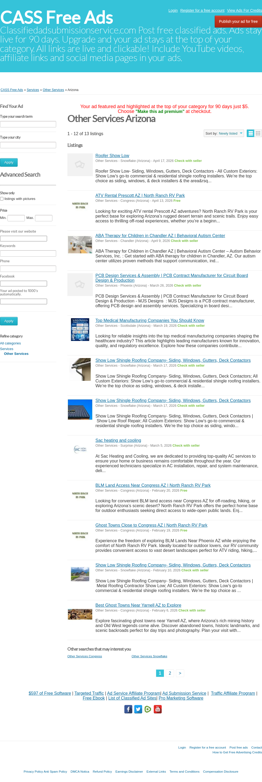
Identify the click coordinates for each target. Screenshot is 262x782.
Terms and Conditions (184, 771)
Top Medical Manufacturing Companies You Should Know (149, 320)
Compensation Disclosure (220, 771)
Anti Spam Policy (55, 771)
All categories (10, 343)
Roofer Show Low (112, 155)
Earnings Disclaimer (129, 771)
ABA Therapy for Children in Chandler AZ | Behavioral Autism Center (160, 235)
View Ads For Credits (244, 10)
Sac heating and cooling (118, 440)
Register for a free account (202, 10)
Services (6, 349)
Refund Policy (102, 771)
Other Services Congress (84, 656)
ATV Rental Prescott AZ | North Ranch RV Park (140, 195)
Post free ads (238, 747)
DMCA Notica (80, 771)
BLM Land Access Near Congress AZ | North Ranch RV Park (153, 485)
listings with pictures (20, 199)
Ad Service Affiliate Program (133, 693)
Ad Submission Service (184, 693)
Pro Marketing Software (181, 698)
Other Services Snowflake (149, 656)
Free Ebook (94, 698)
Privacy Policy (33, 771)
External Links (156, 771)
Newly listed (228, 133)
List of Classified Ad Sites (132, 698)
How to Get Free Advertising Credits (237, 752)
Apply (8, 162)
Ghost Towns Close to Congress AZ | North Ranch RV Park (151, 525)
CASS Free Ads (56, 17)
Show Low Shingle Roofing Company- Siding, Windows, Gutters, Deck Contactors (173, 360)
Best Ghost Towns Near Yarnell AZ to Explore (138, 605)
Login (173, 10)
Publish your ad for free (238, 21)
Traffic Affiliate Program (233, 693)
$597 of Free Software (50, 693)
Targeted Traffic (89, 693)
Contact (256, 747)
